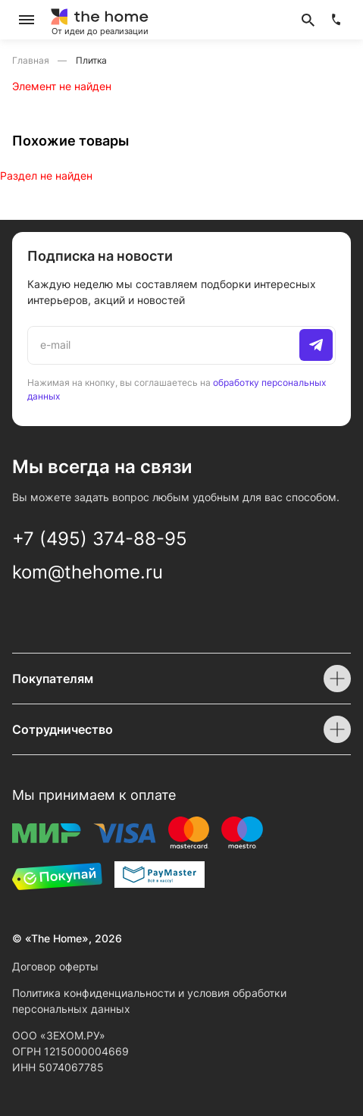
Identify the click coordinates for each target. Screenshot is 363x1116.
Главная (32, 60)
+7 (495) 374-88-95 (99, 539)
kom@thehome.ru (87, 572)
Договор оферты (55, 966)
